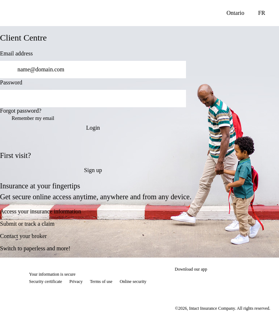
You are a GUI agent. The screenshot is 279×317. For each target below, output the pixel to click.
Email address (16, 53)
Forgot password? (20, 111)
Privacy (76, 281)
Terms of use (101, 281)
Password (11, 82)
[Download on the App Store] (196, 282)
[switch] (175, 98)
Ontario (235, 13)
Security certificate (45, 281)
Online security (133, 281)
